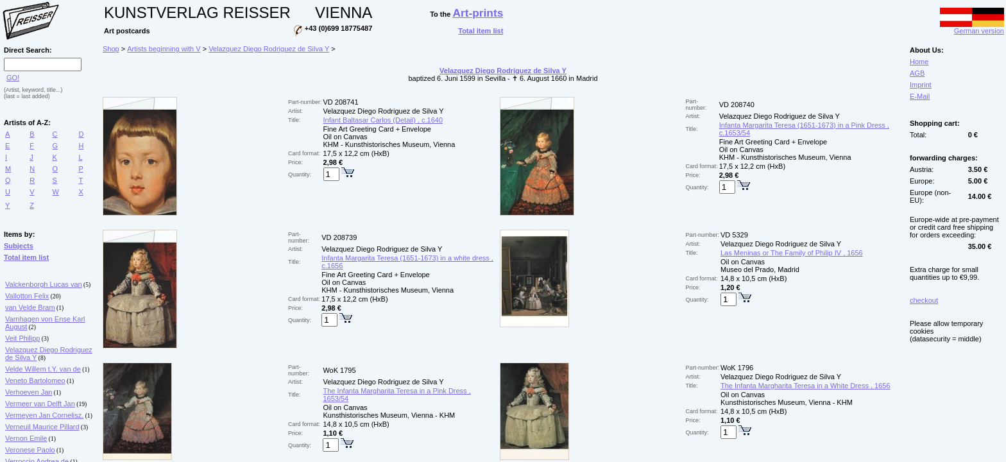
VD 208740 (736, 104)
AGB (917, 73)
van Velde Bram (30, 307)
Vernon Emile (26, 438)
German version (972, 28)
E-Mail (920, 96)
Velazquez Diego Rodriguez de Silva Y (269, 49)
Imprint (921, 85)
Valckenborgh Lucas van (43, 284)
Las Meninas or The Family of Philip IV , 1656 (791, 253)
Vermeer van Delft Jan (40, 403)
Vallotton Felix (27, 296)
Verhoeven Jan (28, 392)
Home (919, 61)
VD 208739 (339, 237)
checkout (924, 300)
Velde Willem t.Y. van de (43, 369)
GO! (12, 77)
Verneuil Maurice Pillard (42, 427)
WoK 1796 (736, 368)
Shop (111, 49)
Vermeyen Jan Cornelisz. (44, 415)
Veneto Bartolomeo (35, 380)
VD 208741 (341, 102)
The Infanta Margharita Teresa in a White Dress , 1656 (805, 385)
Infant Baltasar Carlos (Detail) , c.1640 (383, 120)
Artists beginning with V (163, 49)
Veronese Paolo (30, 450)
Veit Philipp (22, 338)
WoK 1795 (339, 370)
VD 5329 (734, 235)
